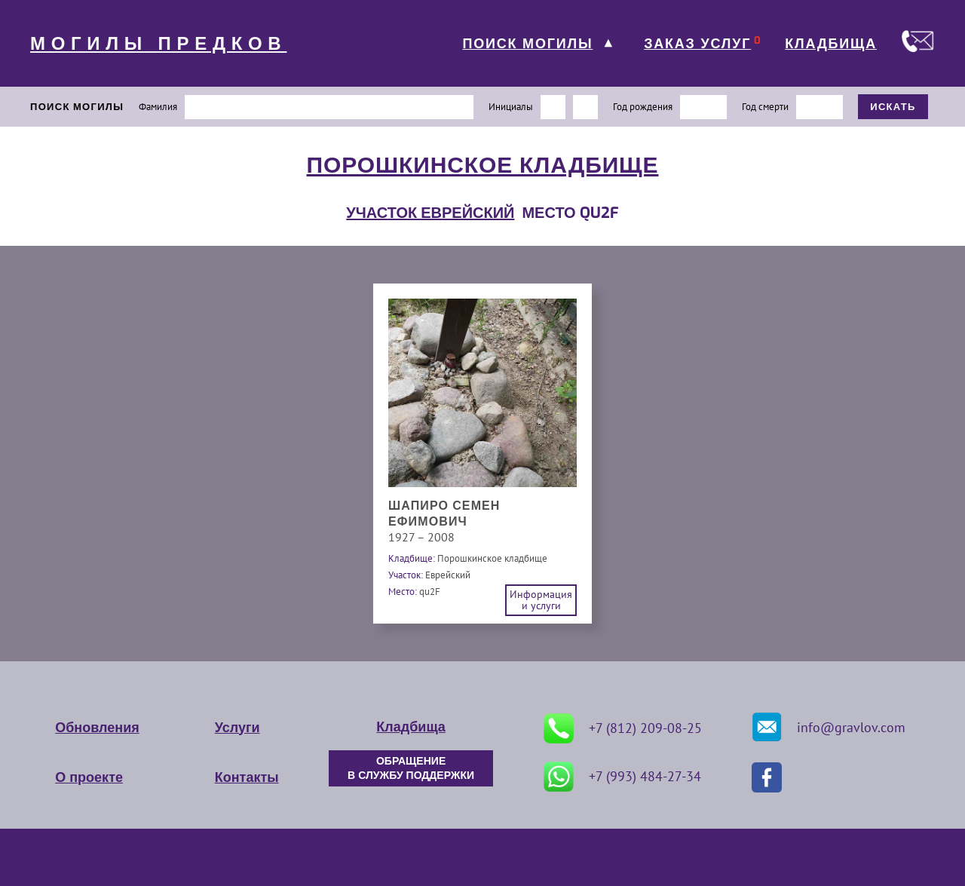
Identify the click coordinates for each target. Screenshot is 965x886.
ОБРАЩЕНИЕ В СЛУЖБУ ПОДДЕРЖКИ (411, 768)
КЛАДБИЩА (831, 44)
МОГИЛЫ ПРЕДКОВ (158, 44)
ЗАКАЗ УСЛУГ (697, 44)
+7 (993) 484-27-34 (622, 777)
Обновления (97, 728)
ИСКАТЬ (893, 106)
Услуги (237, 728)
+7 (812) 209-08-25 (623, 728)
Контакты (247, 777)
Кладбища (410, 727)
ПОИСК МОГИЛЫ (527, 44)
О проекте (89, 777)
